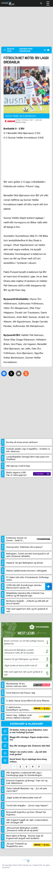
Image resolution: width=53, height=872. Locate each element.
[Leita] (41, 3)
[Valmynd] (48, 3)
